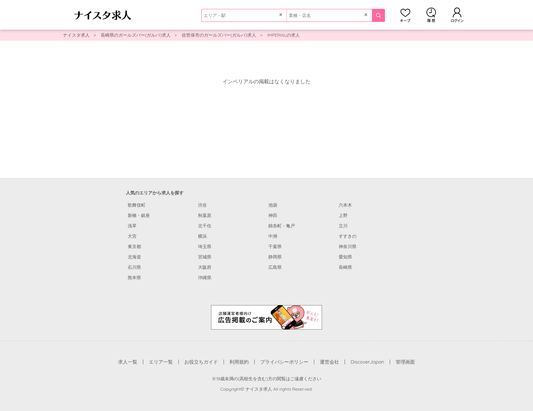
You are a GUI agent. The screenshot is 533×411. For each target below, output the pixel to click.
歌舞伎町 (136, 205)
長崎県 (345, 267)
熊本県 (134, 277)
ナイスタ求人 (76, 35)
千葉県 (275, 246)
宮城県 (204, 257)
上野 (343, 215)
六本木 (345, 205)
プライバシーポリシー (284, 362)
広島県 (275, 267)
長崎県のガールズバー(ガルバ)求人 (136, 35)
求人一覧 (127, 362)
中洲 (272, 236)
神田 (272, 215)
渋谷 (202, 205)
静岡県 (275, 257)
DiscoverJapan (367, 362)
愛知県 (345, 257)
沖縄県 (204, 277)
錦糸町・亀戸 (281, 225)
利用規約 (239, 362)
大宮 (132, 236)
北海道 (134, 257)
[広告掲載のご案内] (266, 317)
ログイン (457, 15)
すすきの (347, 236)
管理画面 (405, 362)
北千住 (204, 225)
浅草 (132, 225)
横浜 (202, 236)
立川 (343, 225)
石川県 (134, 267)
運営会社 (329, 362)
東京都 (134, 246)
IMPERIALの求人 (283, 35)
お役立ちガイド (201, 362)
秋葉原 (204, 215)
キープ (405, 15)
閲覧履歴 (431, 15)
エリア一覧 (161, 362)
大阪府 (204, 267)
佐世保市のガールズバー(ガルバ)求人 (219, 35)
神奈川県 (347, 246)
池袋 (272, 205)
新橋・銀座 (139, 215)
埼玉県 (204, 246)
